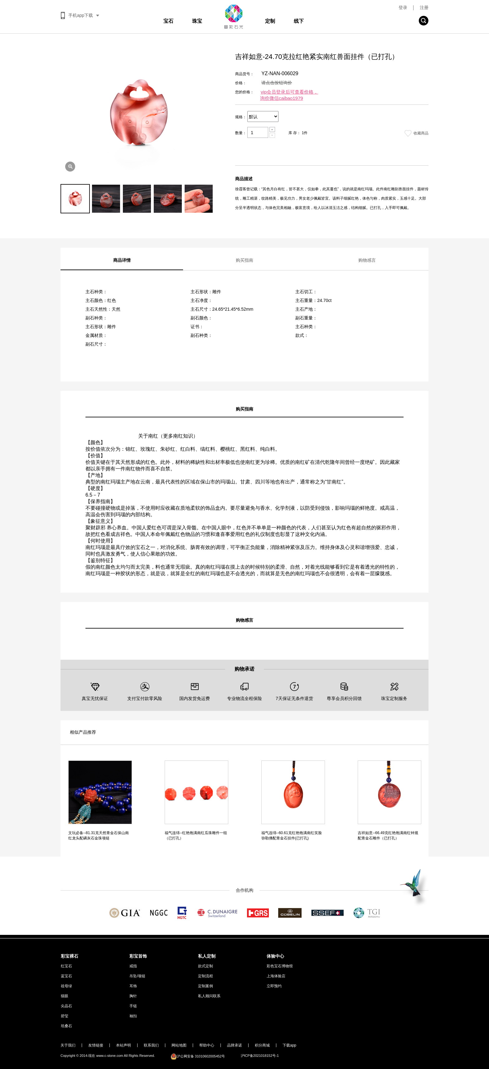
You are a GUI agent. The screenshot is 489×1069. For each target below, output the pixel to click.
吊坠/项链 (137, 976)
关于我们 (68, 1045)
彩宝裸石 (69, 956)
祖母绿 (66, 986)
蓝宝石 (66, 976)
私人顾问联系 (209, 996)
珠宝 (197, 21)
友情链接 (95, 1045)
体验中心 (275, 956)
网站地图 (179, 1045)
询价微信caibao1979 (281, 98)
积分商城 (262, 1045)
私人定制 (206, 956)
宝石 (168, 21)
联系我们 (151, 1045)
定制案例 (205, 986)
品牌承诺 (234, 1045)
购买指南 (244, 260)
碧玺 (64, 1016)
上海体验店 (276, 976)
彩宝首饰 (138, 956)
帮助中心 (206, 1045)
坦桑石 (66, 1026)
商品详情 (122, 260)
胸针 (133, 996)
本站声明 (123, 1045)
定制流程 (205, 976)
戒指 (133, 966)
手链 (133, 1006)
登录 (403, 7)
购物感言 (367, 260)
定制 (270, 21)
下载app (289, 1045)
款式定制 (205, 966)
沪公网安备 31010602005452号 (198, 1056)
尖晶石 (66, 1006)
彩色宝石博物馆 (280, 966)
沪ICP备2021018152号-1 (260, 1055)
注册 (424, 7)
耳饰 (133, 986)
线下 (299, 21)
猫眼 (64, 996)
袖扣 (133, 1016)
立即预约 (274, 986)
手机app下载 (80, 15)
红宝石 (66, 966)
